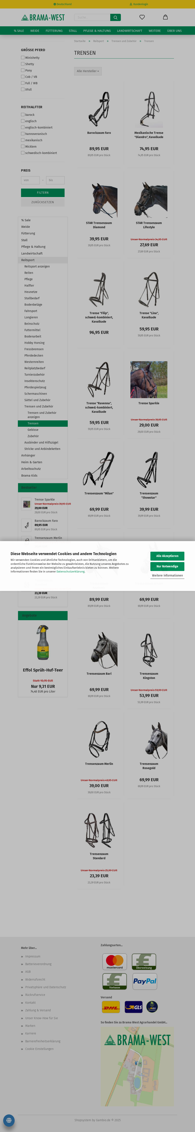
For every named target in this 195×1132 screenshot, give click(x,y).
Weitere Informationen (167, 575)
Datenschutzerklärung (71, 571)
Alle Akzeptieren (167, 556)
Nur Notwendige (167, 566)
